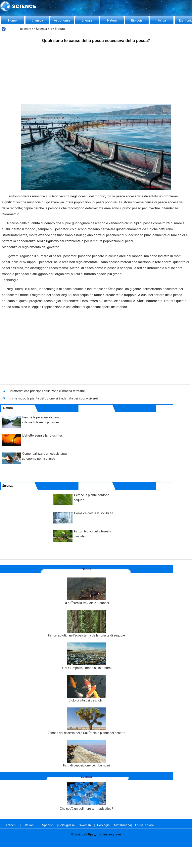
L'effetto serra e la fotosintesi (43, 435)
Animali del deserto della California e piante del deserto (86, 721)
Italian (29, 825)
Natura (112, 20)
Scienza (41, 29)
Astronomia (62, 20)
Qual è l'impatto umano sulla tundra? (86, 656)
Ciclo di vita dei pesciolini (86, 688)
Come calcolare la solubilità (93, 513)
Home (12, 20)
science (25, 29)
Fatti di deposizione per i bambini (86, 753)
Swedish (85, 825)
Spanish (48, 825)
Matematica (122, 825)
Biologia (137, 20)
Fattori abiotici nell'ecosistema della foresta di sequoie (86, 623)
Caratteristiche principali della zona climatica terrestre (47, 391)
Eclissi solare (144, 825)
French (11, 825)
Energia (87, 20)
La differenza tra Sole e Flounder (86, 591)
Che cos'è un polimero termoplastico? (86, 796)
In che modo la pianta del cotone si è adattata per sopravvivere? (54, 398)
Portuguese (66, 825)
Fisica (162, 20)
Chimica (37, 20)
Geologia (103, 825)
